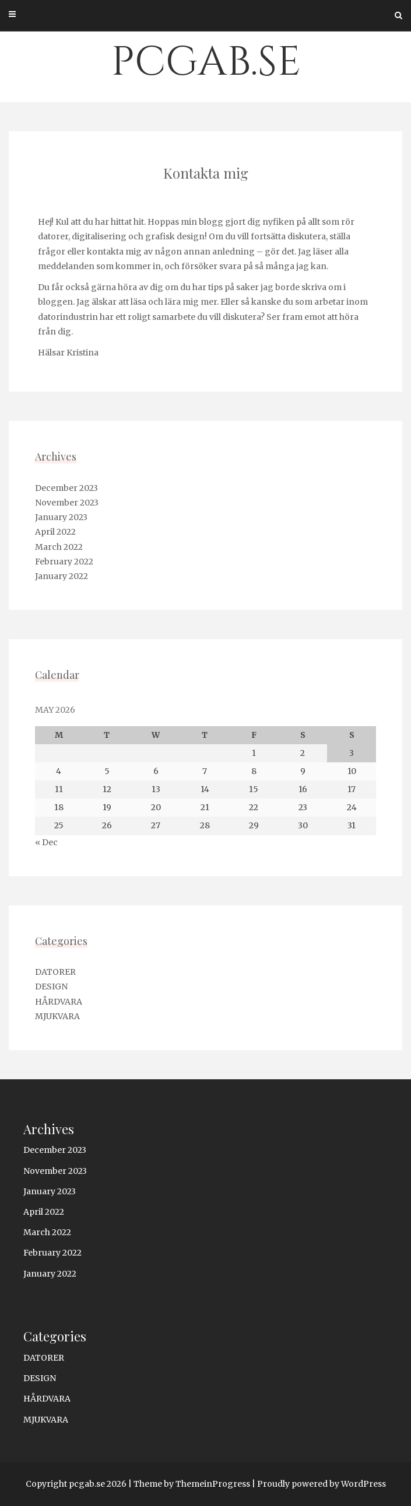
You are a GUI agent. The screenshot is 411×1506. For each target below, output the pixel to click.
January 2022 (61, 576)
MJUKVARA (57, 1016)
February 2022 (64, 561)
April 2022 (55, 532)
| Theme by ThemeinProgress (189, 1484)
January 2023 (61, 517)
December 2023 (66, 488)
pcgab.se (206, 62)
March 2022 (59, 547)
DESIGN (51, 986)
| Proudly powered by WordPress (319, 1484)
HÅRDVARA (58, 1001)
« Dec (46, 842)
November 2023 (67, 502)
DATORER (55, 972)
